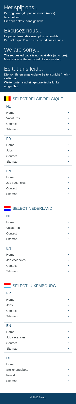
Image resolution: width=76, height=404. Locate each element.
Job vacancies (16, 182)
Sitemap (11, 129)
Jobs (9, 150)
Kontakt (11, 375)
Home (10, 112)
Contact (11, 123)
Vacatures (13, 118)
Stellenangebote (17, 369)
